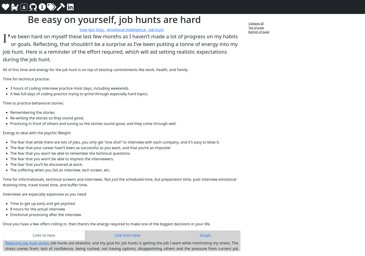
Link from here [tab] (127, 235)
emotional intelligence (127, 29)
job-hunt (156, 29)
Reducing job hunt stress (27, 243)
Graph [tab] (205, 235)
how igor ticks (92, 29)
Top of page (256, 28)
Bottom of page (258, 32)
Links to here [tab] (44, 235)
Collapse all (256, 24)
